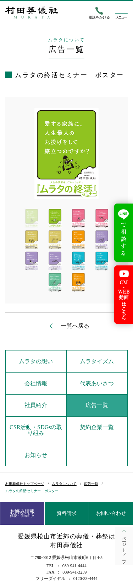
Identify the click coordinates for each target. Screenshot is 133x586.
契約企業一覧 (97, 427)
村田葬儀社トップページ (24, 484)
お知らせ (35, 455)
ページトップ (124, 547)
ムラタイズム (97, 361)
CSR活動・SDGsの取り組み (36, 430)
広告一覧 (96, 405)
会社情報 (35, 383)
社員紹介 (35, 405)
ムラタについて (64, 484)
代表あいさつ (97, 383)
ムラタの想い (36, 361)
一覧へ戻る (75, 326)
